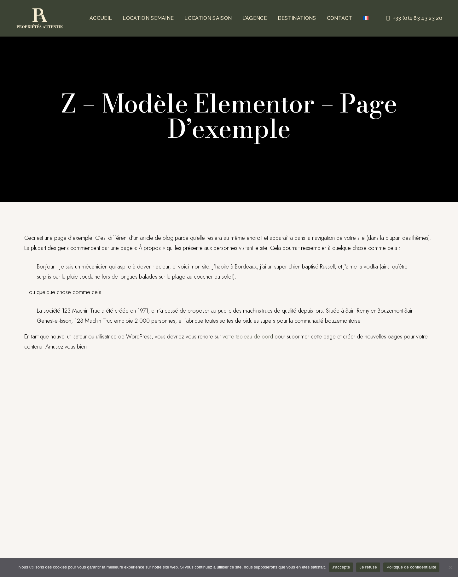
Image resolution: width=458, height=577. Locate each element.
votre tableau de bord (248, 336)
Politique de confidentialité (411, 567)
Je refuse (368, 567)
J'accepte (341, 567)
